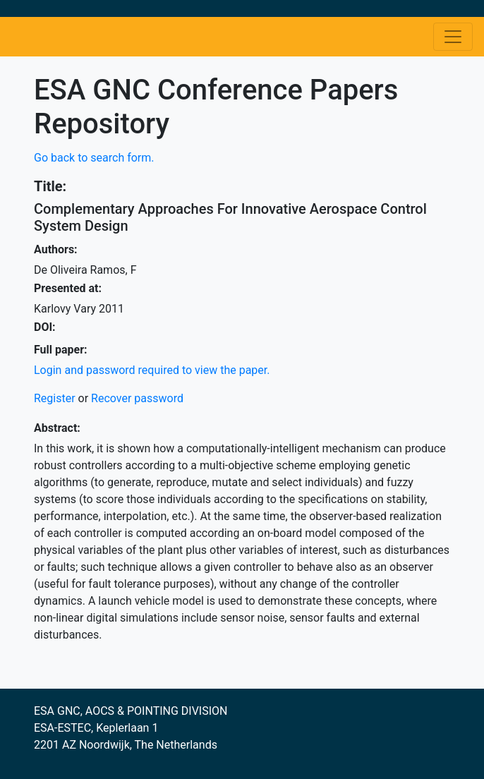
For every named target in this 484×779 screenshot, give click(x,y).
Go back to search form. (94, 157)
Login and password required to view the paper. (152, 370)
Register (54, 398)
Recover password (137, 398)
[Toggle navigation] (453, 37)
